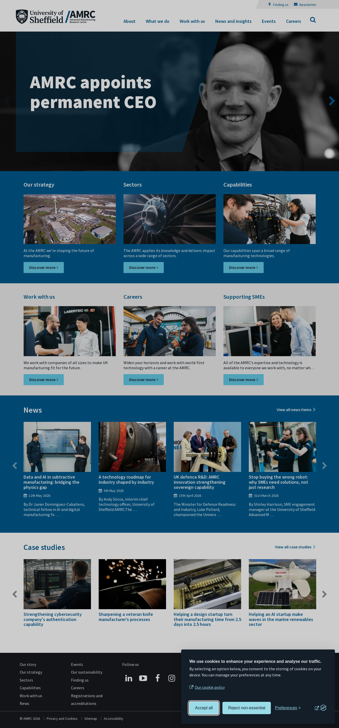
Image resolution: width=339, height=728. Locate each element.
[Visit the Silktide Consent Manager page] (320, 708)
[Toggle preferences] (288, 708)
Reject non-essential (246, 708)
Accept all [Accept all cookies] (204, 708)
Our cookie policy (210, 687)
